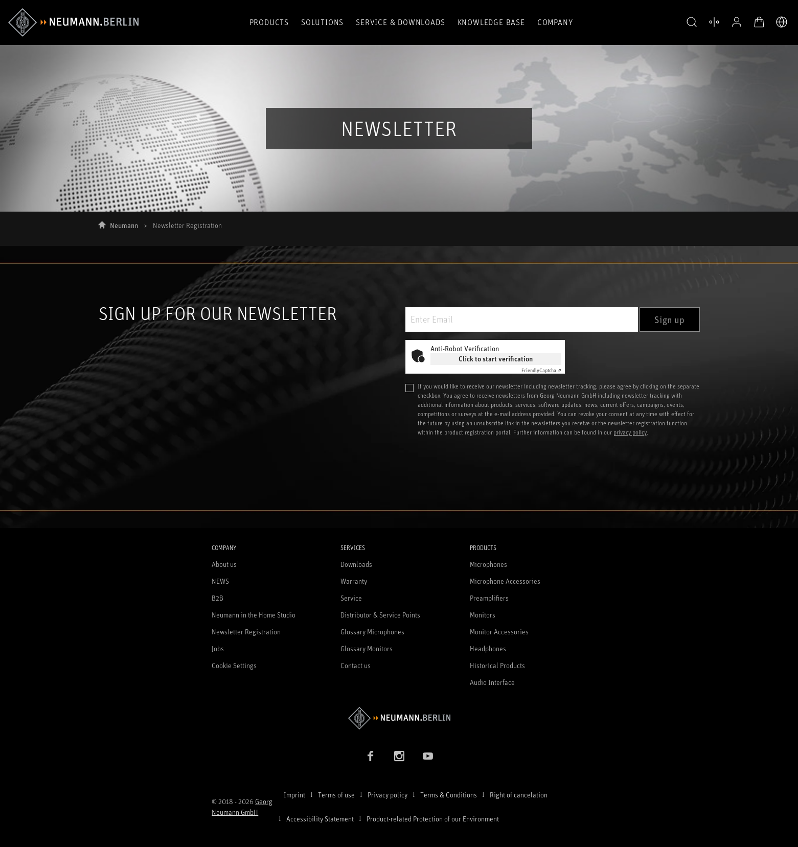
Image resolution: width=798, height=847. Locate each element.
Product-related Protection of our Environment (433, 818)
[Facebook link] (370, 756)
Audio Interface (492, 682)
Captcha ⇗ (541, 370)
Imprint (294, 794)
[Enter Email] (521, 319)
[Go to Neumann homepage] (399, 718)
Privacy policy (387, 794)
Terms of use (336, 794)
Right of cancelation (519, 794)
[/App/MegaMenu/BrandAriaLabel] (73, 22)
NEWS (220, 581)
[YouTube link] (428, 756)
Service (351, 597)
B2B (217, 597)
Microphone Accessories (505, 581)
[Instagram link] (399, 756)
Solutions (322, 22)
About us (224, 564)
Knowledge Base (491, 22)
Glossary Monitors (366, 648)
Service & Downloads (400, 22)
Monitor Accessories (499, 631)
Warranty (353, 581)
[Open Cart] (759, 22)
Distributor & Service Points (380, 614)
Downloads (356, 564)
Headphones (488, 648)
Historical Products (497, 665)
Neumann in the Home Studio (253, 614)
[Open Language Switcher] (781, 22)
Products (269, 22)
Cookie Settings (234, 665)
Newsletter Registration (246, 631)
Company (555, 22)
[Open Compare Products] (714, 22)
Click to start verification (496, 358)
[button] (691, 22)
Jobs (218, 648)
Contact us (355, 665)
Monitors (482, 614)
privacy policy (630, 432)
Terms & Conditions (448, 794)
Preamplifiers (489, 597)
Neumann (124, 225)
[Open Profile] (736, 22)
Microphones (488, 564)
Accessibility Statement (320, 818)
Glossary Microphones (372, 631)
